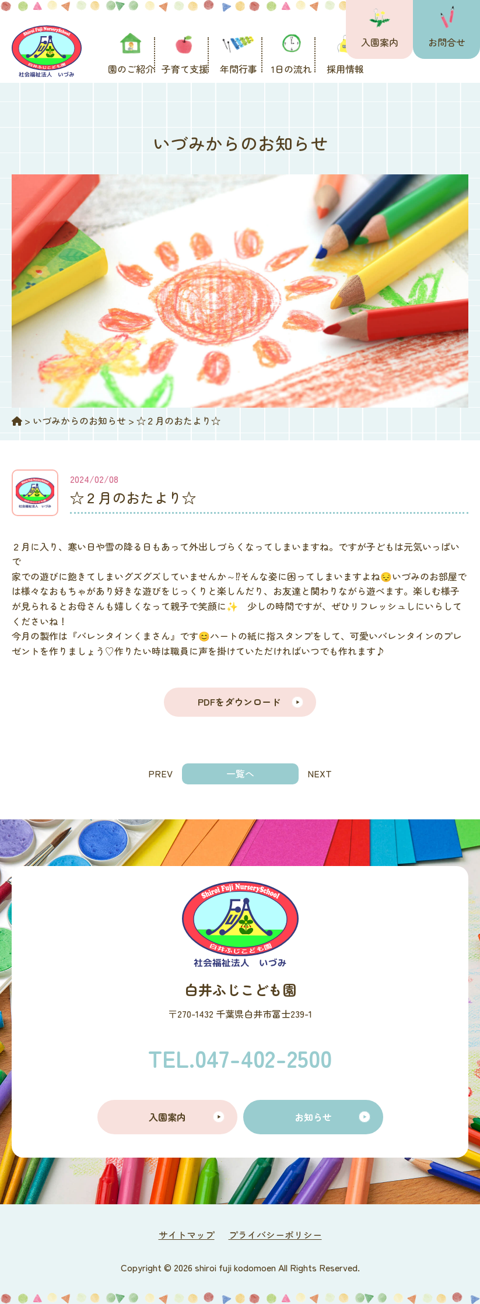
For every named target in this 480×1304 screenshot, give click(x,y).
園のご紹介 (131, 69)
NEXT (319, 773)
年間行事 (238, 69)
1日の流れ (291, 69)
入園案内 (379, 42)
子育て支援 (185, 69)
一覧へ (240, 773)
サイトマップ (187, 1235)
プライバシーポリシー (275, 1235)
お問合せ (446, 42)
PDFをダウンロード (240, 702)
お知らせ (313, 1117)
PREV (160, 773)
